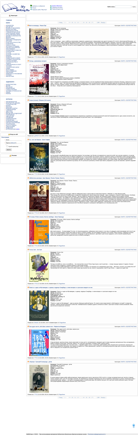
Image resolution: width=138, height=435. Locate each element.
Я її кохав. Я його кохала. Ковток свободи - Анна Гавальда (46, 217)
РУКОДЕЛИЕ (9, 117)
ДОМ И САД (9, 112)
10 (72, 22)
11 (75, 22)
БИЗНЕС (8, 105)
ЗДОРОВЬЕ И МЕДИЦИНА (13, 39)
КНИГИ (123, 25)
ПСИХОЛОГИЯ (10, 51)
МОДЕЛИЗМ (9, 127)
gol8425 (36, 135)
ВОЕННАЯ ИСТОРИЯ (12, 30)
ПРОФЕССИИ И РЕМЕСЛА (13, 50)
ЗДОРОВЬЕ (9, 111)
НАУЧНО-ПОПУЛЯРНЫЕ (13, 122)
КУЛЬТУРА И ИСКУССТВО (13, 42)
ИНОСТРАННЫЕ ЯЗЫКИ (13, 33)
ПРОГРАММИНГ (10, 49)
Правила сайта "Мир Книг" (39, 9)
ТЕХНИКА (9, 66)
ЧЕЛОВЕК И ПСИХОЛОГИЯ (13, 91)
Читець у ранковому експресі (37, 61)
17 (92, 22)
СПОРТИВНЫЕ (10, 114)
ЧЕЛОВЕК (9, 75)
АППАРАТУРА (10, 25)
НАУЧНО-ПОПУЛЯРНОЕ (13, 47)
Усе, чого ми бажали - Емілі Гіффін (39, 139)
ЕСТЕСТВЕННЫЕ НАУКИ (13, 34)
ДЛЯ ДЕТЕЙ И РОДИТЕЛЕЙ (14, 113)
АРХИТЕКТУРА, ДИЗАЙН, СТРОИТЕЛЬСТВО (13, 103)
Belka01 (36, 322)
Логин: (7, 139)
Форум (34, 7)
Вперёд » (103, 22)
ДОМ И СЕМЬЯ (10, 38)
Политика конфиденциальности (96, 434)
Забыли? (13, 142)
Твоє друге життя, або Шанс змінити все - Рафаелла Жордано (47, 326)
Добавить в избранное (38, 6)
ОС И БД (8, 52)
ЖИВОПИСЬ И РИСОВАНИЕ (14, 73)
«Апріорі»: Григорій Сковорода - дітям (40, 361)
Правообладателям (56, 9)
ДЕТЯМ (8, 85)
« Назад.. (60, 22)
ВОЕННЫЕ (9, 107)
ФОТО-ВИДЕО (10, 69)
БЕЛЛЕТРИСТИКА (11, 29)
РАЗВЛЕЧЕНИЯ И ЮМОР (13, 58)
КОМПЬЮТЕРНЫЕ (11, 118)
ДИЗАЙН (8, 37)
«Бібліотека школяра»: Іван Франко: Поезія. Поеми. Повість (47, 178)
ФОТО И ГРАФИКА (11, 125)
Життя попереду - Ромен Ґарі (37, 25)
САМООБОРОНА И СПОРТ (13, 64)
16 (89, 22)
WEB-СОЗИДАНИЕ (11, 71)
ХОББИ (8, 68)
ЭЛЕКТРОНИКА (10, 126)
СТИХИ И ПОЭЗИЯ (11, 60)
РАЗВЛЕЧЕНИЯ (10, 88)
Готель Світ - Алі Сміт (35, 249)
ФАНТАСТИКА (10, 76)
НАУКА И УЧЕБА (10, 45)
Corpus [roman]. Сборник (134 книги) (40, 100)
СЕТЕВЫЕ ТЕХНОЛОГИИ (13, 59)
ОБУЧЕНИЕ (9, 87)
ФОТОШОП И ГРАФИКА (12, 46)
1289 (98, 22)
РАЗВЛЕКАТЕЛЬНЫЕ (12, 121)
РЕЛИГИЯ (9, 56)
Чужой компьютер (13, 146)
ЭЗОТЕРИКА (9, 72)
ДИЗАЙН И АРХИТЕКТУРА (13, 36)
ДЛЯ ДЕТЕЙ (9, 26)
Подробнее (62, 57)
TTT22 (36, 57)
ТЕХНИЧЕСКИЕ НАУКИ (12, 67)
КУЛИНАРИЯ (9, 43)
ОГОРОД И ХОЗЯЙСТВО (13, 54)
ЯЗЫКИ (8, 92)
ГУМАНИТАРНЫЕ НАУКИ (13, 32)
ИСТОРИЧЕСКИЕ (11, 129)
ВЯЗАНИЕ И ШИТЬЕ (11, 108)
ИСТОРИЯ (9, 41)
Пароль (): (11, 142)
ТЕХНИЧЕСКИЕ (10, 124)
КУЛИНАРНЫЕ (10, 120)
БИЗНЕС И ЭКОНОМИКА (13, 28)
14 (83, 22)
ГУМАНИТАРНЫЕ (11, 109)
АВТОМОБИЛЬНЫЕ (11, 101)
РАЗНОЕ (8, 55)
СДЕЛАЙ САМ (10, 116)
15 (86, 22)
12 (78, 22)
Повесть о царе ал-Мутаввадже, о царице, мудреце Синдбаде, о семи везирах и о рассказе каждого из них (60, 287)
